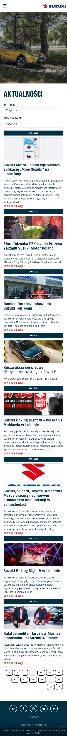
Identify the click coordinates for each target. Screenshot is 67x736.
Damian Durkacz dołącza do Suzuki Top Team (27, 306)
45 (42, 679)
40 (50, 672)
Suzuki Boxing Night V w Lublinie (32, 571)
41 (59, 672)
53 (59, 679)
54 (51, 686)
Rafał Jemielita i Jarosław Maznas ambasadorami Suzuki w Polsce (32, 636)
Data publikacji (13, 118)
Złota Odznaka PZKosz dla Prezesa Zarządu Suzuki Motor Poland (33, 246)
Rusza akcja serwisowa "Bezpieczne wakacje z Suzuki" (30, 370)
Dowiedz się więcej (15, 206)
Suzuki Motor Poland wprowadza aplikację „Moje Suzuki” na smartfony (32, 170)
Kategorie (9, 105)
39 (41, 672)
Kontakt (33, 717)
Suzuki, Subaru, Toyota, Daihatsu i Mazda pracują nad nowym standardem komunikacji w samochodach (33, 498)
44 (33, 679)
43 (24, 679)
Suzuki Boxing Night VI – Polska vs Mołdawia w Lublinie (33, 422)
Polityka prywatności (33, 725)
